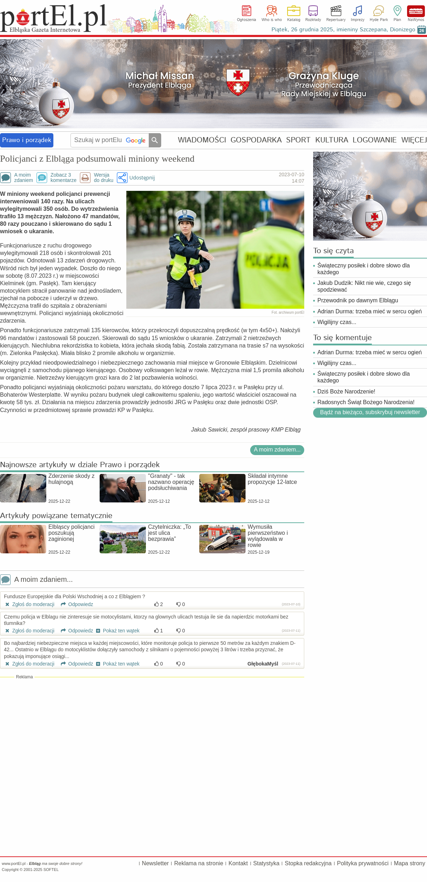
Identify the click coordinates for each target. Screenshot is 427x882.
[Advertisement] (152, 732)
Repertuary (336, 20)
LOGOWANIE (375, 140)
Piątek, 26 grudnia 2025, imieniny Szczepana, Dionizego (343, 30)
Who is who (272, 20)
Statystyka (266, 863)
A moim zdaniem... (277, 450)
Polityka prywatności (363, 863)
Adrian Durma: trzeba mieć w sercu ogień (369, 311)
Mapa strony (409, 863)
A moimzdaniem (23, 177)
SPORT (298, 140)
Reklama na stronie (198, 863)
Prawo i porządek (26, 140)
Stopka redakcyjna (308, 863)
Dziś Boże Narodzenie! (346, 391)
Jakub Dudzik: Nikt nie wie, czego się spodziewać (364, 286)
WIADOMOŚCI (202, 140)
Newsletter (155, 863)
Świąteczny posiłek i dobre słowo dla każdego (363, 268)
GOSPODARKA (256, 140)
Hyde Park (379, 20)
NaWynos (416, 11)
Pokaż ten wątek (117, 630)
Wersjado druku (103, 177)
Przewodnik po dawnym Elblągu (357, 300)
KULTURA (331, 140)
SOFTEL (51, 869)
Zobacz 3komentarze (64, 177)
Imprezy (357, 20)
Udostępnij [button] (142, 177)
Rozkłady (313, 20)
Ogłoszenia (246, 20)
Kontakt (238, 863)
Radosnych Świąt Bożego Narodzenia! (366, 402)
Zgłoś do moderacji (29, 604)
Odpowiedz (74, 604)
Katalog (293, 20)
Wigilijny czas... (336, 322)
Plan (397, 20)
